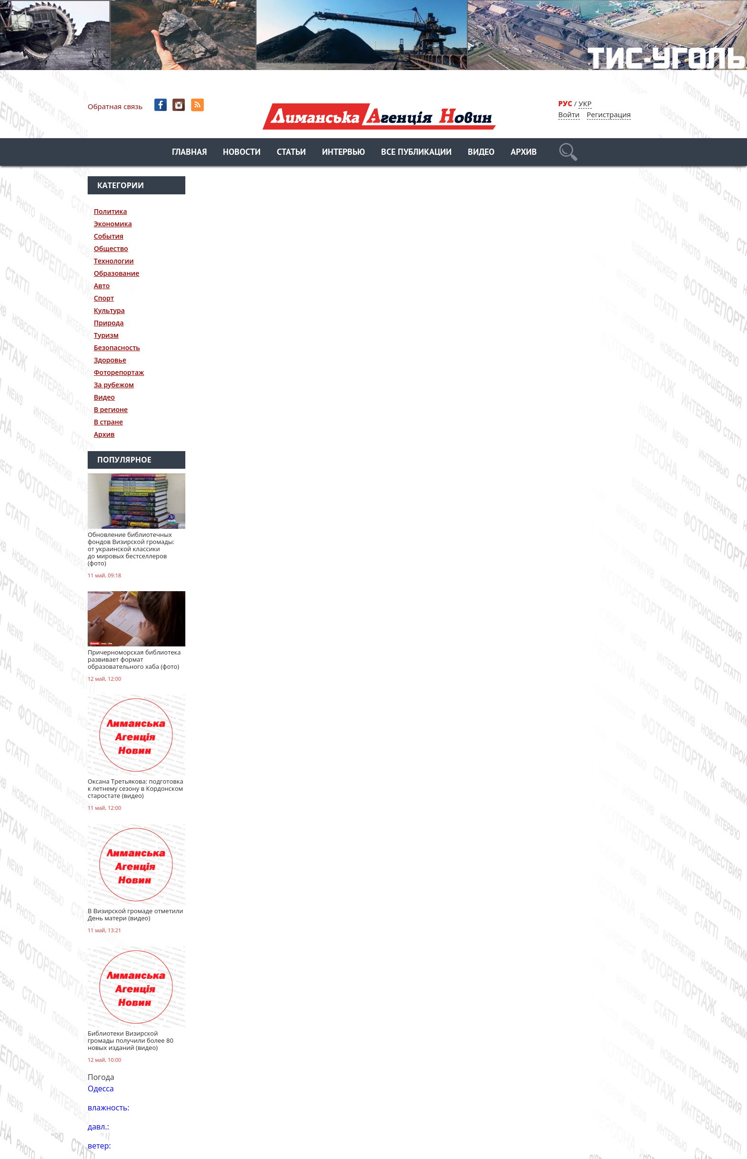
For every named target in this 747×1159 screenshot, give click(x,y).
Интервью (343, 152)
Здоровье (110, 359)
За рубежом (114, 384)
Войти (569, 114)
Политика (110, 211)
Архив (524, 152)
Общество (111, 248)
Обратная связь (115, 106)
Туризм (106, 335)
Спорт (104, 297)
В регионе (111, 409)
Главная (189, 152)
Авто (102, 285)
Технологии (114, 260)
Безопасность (117, 347)
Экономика (113, 223)
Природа (109, 322)
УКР (584, 103)
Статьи (291, 152)
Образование (116, 273)
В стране (108, 421)
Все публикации (416, 152)
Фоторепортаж (119, 372)
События (108, 236)
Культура (109, 310)
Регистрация (609, 114)
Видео (481, 152)
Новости (242, 152)
